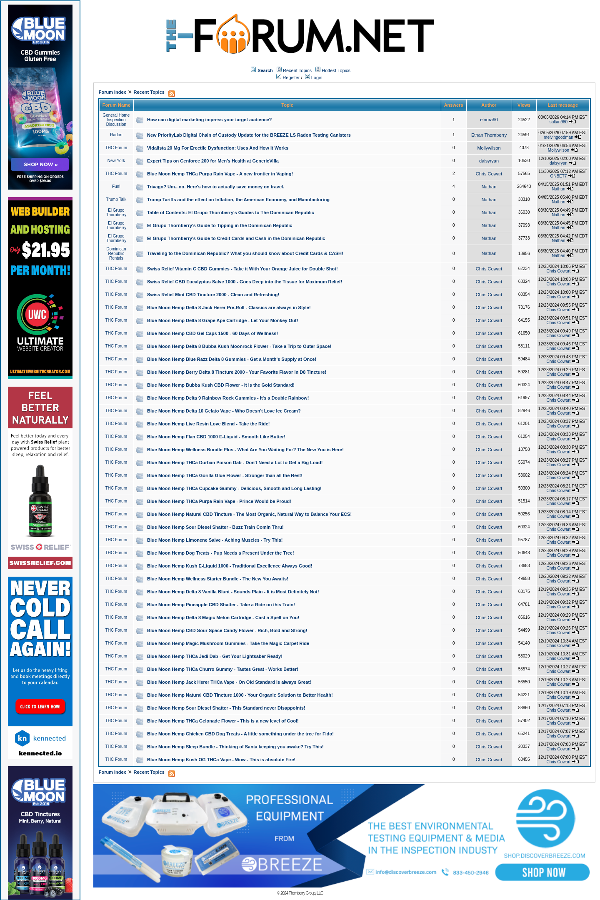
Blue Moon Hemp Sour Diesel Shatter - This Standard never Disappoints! (226, 707)
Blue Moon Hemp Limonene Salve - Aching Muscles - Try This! (214, 540)
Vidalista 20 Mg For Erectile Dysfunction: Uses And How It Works (217, 147)
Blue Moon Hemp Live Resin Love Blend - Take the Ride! (208, 423)
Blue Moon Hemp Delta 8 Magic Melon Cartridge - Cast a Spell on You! (223, 617)
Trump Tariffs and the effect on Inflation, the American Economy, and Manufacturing (238, 199)
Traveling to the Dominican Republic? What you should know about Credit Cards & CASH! (245, 253)
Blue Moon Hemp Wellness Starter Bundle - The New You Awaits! (217, 578)
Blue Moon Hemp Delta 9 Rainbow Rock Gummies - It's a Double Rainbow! (228, 397)
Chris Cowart (489, 173)
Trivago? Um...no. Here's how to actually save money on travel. (215, 186)
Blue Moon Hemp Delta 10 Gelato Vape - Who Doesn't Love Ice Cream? (224, 410)
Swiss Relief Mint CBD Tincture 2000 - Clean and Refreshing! (213, 294)
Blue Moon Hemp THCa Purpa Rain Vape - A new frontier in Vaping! (220, 173)
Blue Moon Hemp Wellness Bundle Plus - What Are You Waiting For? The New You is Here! (245, 449)
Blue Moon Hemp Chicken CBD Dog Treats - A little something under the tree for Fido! (240, 733)
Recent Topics (297, 70)
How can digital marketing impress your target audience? (209, 119)
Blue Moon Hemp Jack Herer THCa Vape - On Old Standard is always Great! (229, 682)
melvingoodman (558, 137)
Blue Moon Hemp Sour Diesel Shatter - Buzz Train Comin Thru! (215, 527)
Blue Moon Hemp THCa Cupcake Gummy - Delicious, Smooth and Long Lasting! (234, 488)
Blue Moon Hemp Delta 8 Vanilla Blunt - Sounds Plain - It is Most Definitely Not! (233, 591)
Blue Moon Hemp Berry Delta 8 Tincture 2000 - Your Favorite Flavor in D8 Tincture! (236, 372)
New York (116, 160)
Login (313, 77)
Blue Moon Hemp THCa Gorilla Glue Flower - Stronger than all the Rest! (224, 475)
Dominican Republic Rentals (116, 253)
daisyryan (489, 160)
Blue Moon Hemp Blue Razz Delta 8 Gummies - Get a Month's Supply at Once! (231, 359)
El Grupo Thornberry (116, 212)
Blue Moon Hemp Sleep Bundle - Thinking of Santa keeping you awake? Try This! (235, 746)
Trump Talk (116, 199)
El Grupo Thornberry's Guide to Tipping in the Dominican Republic (219, 225)
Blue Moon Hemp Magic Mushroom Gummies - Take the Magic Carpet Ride (228, 643)
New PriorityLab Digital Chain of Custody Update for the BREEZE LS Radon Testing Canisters (249, 135)
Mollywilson (488, 147)
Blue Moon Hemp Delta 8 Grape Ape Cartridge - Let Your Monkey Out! (222, 320)
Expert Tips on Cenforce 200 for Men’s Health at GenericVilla (213, 160)
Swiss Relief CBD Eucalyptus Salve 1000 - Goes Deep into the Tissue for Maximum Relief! (244, 281)
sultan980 (559, 122)
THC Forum (116, 147)
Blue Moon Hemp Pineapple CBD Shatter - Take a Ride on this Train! (221, 604)
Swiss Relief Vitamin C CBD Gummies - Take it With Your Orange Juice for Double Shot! (242, 268)
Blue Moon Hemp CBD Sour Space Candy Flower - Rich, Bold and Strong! (227, 630)
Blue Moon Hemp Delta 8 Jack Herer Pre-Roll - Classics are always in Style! (229, 307)
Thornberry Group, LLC (306, 893)
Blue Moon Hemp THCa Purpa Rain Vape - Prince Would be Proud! (219, 501)
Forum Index (112, 92)
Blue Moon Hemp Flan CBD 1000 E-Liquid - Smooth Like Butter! (216, 436)
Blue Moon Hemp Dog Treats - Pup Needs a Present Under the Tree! (220, 552)
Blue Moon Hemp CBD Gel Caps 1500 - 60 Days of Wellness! (212, 333)
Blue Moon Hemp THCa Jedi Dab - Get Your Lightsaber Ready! (214, 656)
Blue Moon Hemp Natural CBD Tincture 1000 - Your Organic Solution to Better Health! (240, 695)
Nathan (489, 186)
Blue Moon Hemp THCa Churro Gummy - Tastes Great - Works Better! (222, 669)
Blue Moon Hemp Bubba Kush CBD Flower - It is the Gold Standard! (221, 385)
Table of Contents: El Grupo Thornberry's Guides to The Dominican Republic (230, 212)
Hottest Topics (336, 70)
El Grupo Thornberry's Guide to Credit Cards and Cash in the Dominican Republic (236, 238)
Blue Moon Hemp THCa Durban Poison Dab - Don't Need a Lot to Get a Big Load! (234, 462)
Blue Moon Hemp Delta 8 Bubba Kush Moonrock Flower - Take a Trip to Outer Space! (239, 346)
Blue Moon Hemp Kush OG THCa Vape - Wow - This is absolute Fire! (221, 759)
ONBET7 (558, 176)
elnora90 (489, 119)
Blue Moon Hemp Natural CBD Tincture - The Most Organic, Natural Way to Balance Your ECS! (249, 514)
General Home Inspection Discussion (116, 120)
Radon (116, 134)
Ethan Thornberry (489, 135)
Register (288, 77)
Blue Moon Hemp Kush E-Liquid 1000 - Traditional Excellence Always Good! (229, 565)
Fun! (116, 186)
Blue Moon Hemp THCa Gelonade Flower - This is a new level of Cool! (223, 720)
